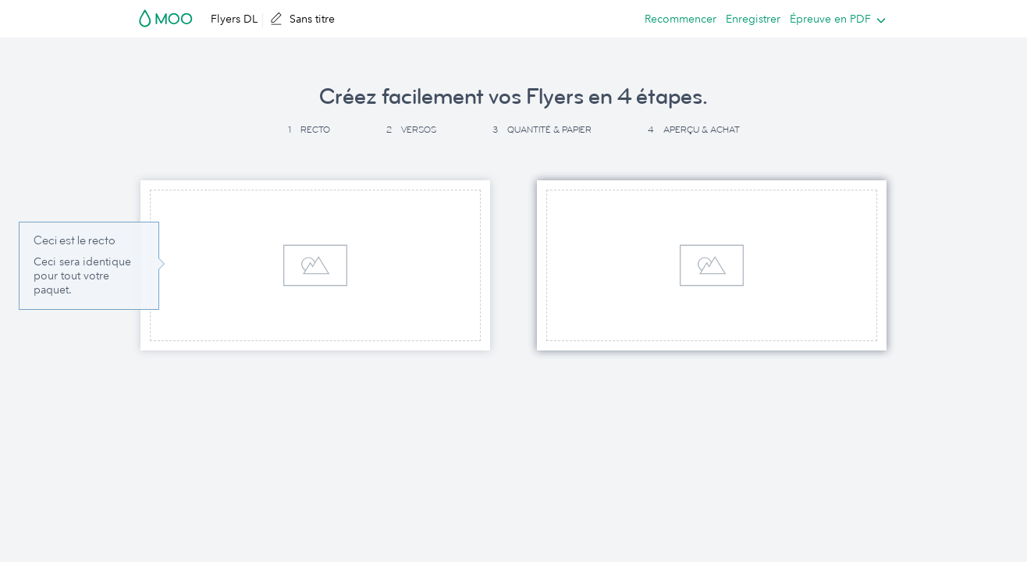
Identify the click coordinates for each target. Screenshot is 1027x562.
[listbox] (834, 18)
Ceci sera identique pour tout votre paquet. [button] (82, 275)
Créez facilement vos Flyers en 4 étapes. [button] (513, 97)
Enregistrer (753, 19)
